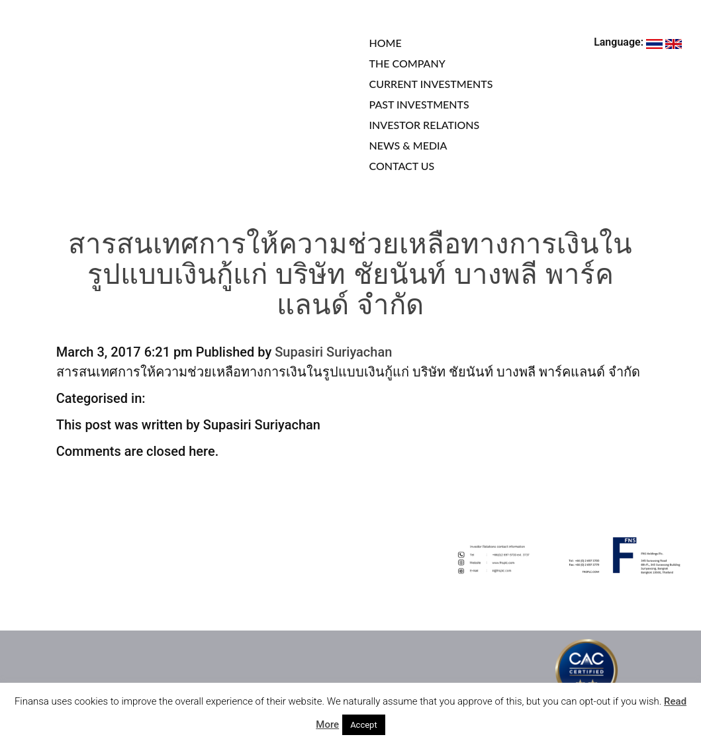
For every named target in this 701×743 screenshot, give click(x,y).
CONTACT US (402, 165)
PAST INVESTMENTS (419, 104)
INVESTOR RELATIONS (424, 124)
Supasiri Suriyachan (333, 352)
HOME (385, 42)
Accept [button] (363, 725)
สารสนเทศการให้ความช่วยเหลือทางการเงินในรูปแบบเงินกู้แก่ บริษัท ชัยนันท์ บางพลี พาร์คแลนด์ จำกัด (350, 277)
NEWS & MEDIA (408, 145)
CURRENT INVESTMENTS (431, 83)
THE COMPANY (407, 63)
